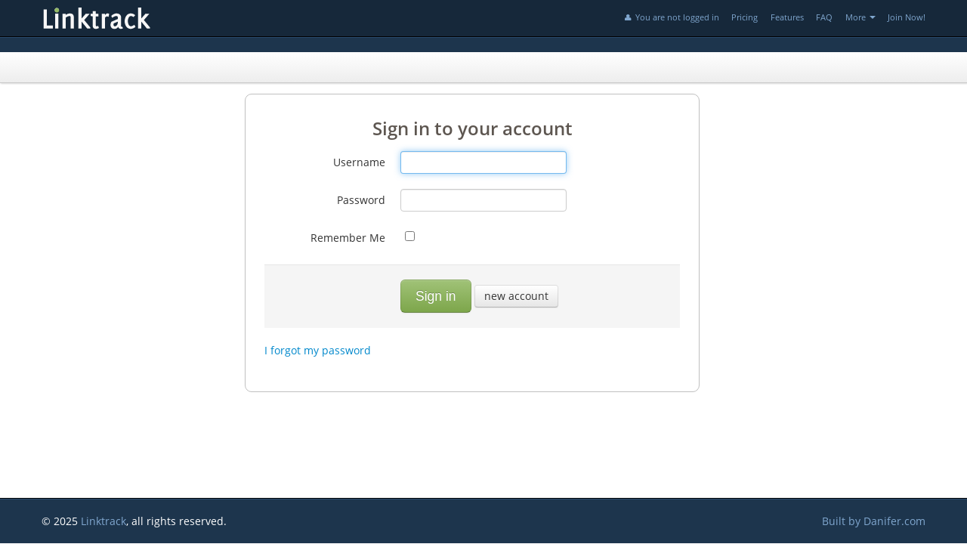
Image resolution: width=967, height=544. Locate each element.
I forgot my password (317, 350)
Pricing (744, 17)
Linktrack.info (147, 18)
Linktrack (103, 521)
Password (361, 200)
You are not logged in (671, 17)
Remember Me (347, 237)
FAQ (824, 17)
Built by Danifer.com (873, 521)
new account (516, 296)
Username (359, 162)
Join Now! (906, 17)
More (860, 17)
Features (787, 17)
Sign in (436, 296)
